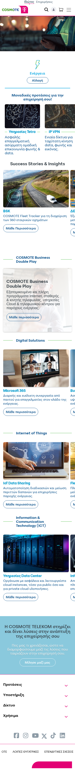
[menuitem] (16, 735)
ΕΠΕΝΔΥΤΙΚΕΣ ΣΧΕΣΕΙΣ (58, 751)
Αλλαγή (37, 80)
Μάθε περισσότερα (24, 317)
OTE (4, 751)
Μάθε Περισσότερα (21, 228)
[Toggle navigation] (69, 9)
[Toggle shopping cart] (61, 9)
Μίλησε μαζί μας (37, 662)
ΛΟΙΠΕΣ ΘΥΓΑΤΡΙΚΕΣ (26, 751)
